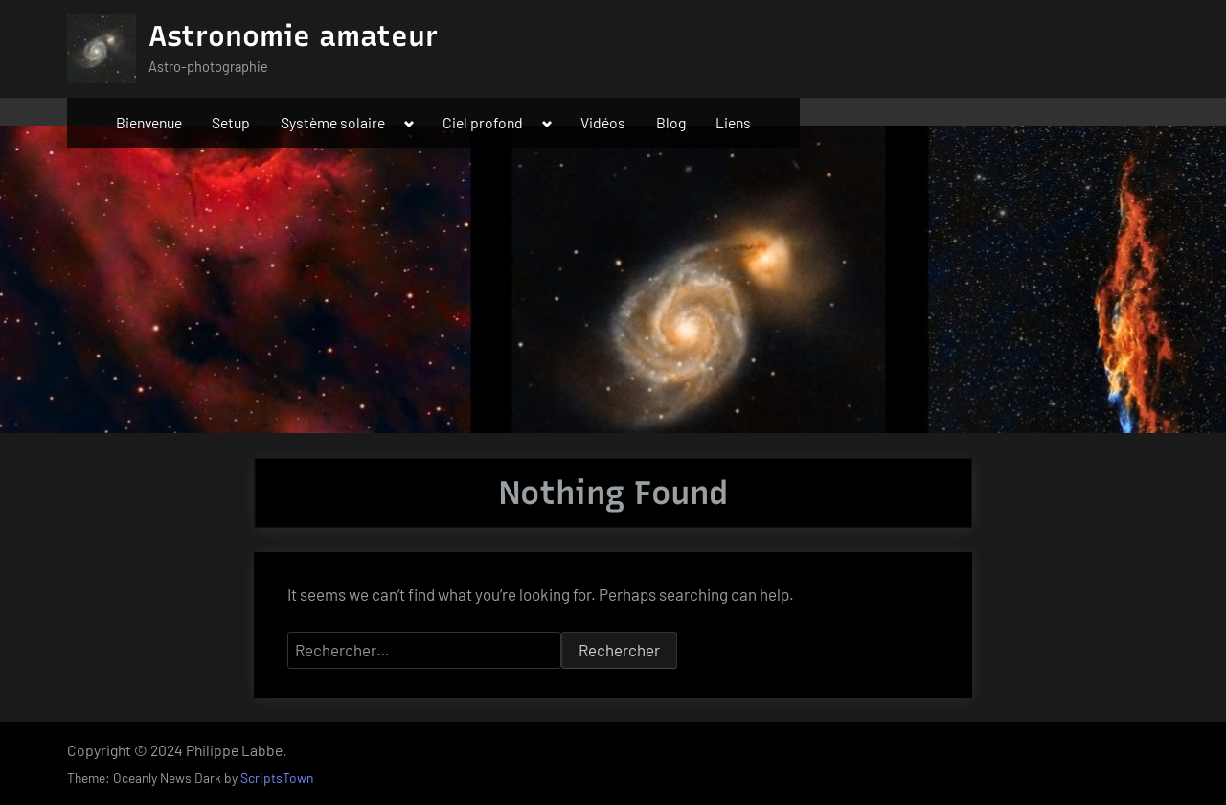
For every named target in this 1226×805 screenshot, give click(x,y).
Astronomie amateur (293, 36)
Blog (671, 122)
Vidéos (602, 122)
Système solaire (333, 122)
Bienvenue (149, 122)
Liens (733, 122)
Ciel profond (483, 122)
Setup (231, 122)
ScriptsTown (276, 778)
